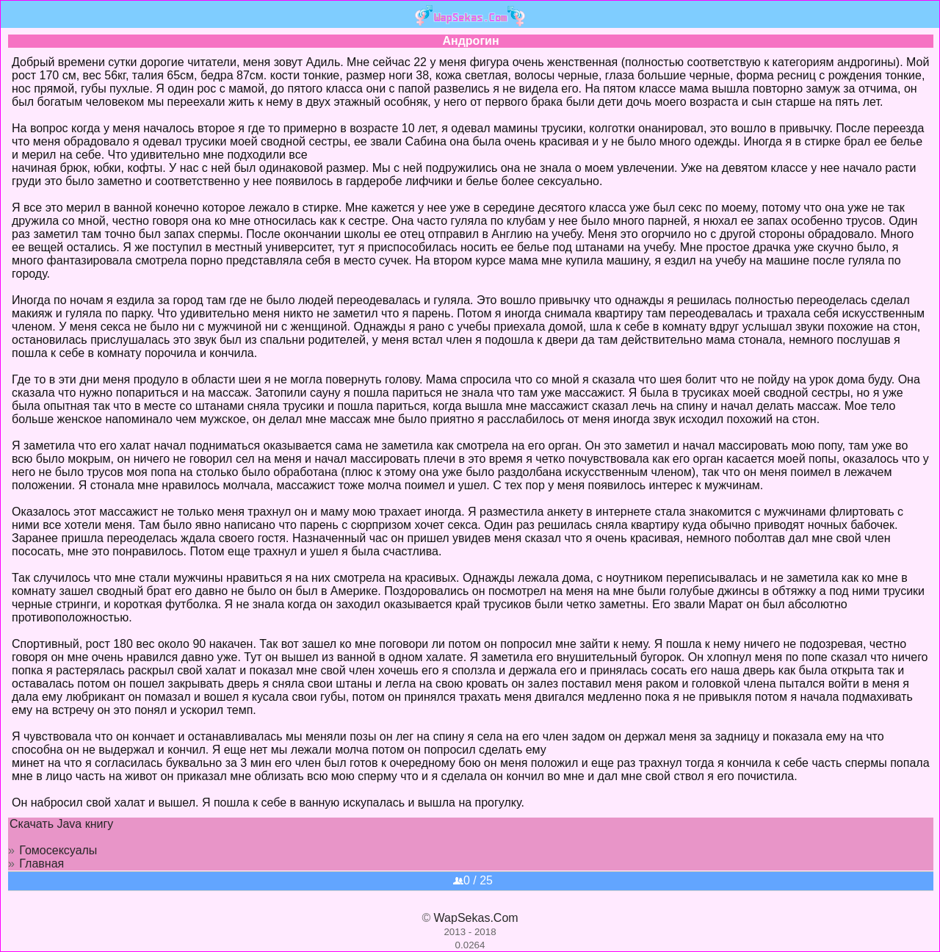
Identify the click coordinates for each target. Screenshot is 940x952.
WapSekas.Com (476, 918)
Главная (41, 863)
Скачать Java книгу (61, 824)
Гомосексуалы (58, 850)
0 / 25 (473, 880)
